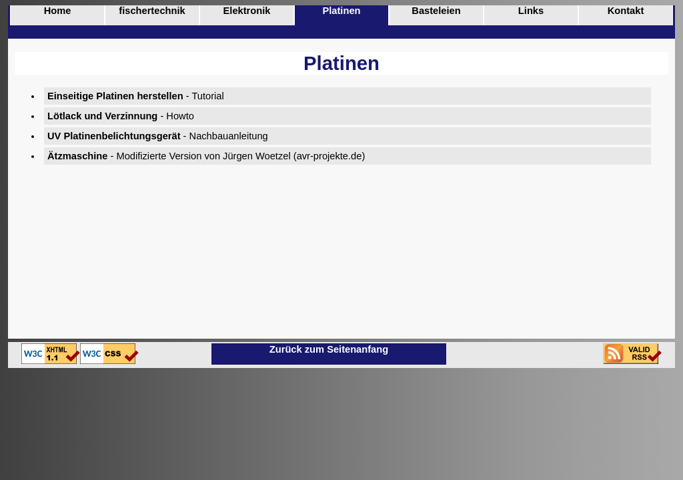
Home (57, 10)
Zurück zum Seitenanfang (328, 349)
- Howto (120, 116)
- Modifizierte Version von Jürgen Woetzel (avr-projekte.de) (206, 156)
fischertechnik (152, 10)
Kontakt (626, 10)
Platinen (341, 10)
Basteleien (436, 10)
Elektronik (247, 10)
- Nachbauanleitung (157, 136)
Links (531, 10)
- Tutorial (135, 96)
